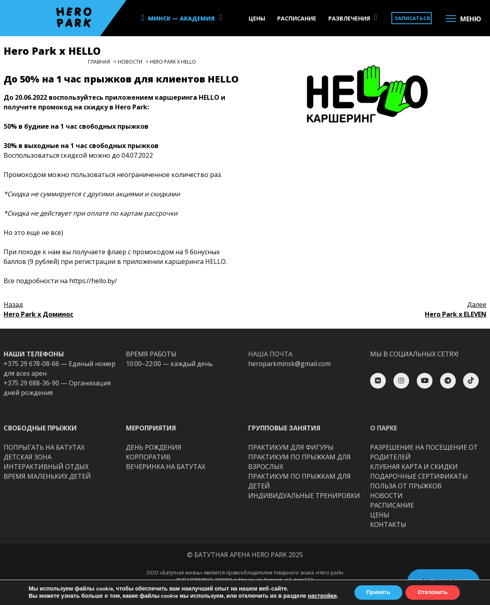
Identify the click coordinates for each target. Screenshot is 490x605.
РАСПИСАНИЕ (296, 18)
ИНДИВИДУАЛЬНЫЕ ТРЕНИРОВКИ (304, 495)
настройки (322, 596)
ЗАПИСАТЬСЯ (412, 18)
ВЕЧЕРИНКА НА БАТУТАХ (165, 466)
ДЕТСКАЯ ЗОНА (27, 457)
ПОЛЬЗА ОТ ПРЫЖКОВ (406, 486)
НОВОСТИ (386, 495)
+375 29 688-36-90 (31, 383)
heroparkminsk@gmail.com (289, 363)
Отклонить (433, 592)
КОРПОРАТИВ (148, 457)
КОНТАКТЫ (388, 524)
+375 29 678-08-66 (31, 363)
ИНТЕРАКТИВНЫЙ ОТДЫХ (46, 466)
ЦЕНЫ (257, 18)
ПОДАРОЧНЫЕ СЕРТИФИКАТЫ (419, 476)
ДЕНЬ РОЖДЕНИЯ (153, 447)
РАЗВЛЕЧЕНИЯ (349, 18)
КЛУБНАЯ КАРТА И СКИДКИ (414, 466)
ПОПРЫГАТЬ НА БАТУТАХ (44, 447)
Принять (378, 592)
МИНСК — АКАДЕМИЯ (181, 18)
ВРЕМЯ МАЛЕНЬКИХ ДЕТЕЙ (47, 476)
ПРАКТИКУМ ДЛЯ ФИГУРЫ (291, 447)
